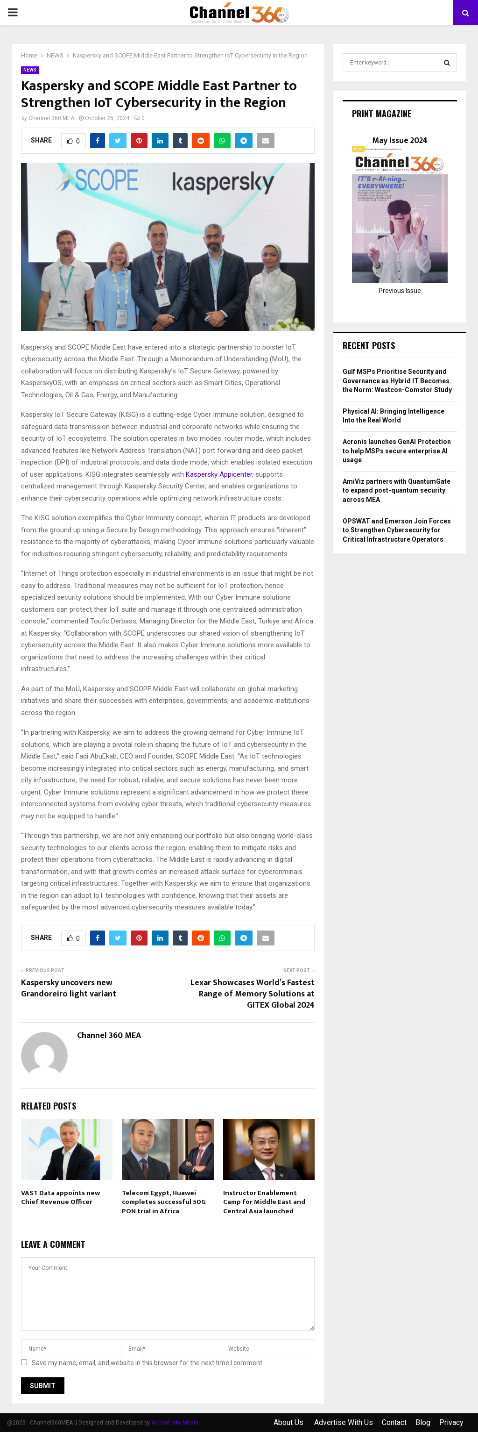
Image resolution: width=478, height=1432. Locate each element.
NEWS (29, 69)
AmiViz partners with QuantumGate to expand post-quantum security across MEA (396, 490)
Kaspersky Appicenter (219, 474)
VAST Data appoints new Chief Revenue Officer (60, 1197)
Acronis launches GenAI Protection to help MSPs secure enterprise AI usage (397, 451)
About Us (289, 1422)
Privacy (451, 1422)
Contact (394, 1422)
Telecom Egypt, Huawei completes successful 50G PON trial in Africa (164, 1202)
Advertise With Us (343, 1422)
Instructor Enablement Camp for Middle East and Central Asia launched (264, 1202)
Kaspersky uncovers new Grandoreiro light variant (68, 988)
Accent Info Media (174, 1422)
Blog (422, 1422)
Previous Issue (400, 290)
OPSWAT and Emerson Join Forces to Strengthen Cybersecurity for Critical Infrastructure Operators (397, 530)
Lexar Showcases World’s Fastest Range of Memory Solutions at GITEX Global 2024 (252, 994)
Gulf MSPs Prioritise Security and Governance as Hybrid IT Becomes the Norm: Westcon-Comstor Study (397, 381)
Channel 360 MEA (51, 118)
